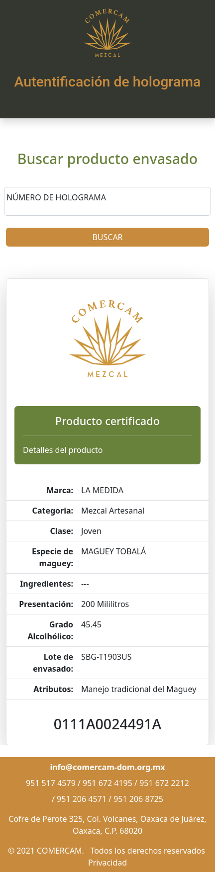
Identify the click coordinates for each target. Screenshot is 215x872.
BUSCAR (107, 237)
